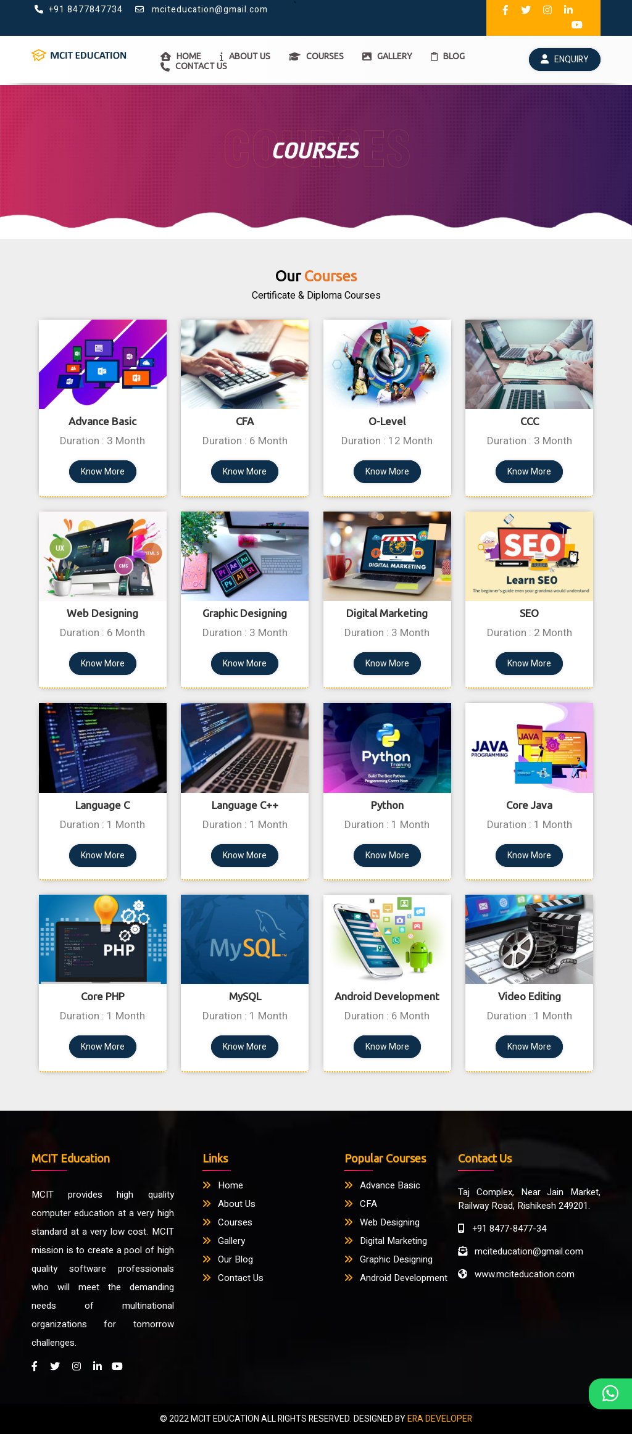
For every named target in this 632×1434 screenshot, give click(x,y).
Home (222, 1185)
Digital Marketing (385, 1241)
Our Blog (227, 1259)
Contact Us (233, 1278)
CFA (360, 1204)
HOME (180, 56)
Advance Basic (382, 1185)
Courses (227, 1222)
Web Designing (382, 1222)
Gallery (223, 1241)
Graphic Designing (388, 1259)
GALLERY (387, 56)
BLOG (448, 56)
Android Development (395, 1278)
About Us (229, 1204)
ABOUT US (245, 56)
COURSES (316, 56)
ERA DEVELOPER (439, 1418)
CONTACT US (193, 66)
